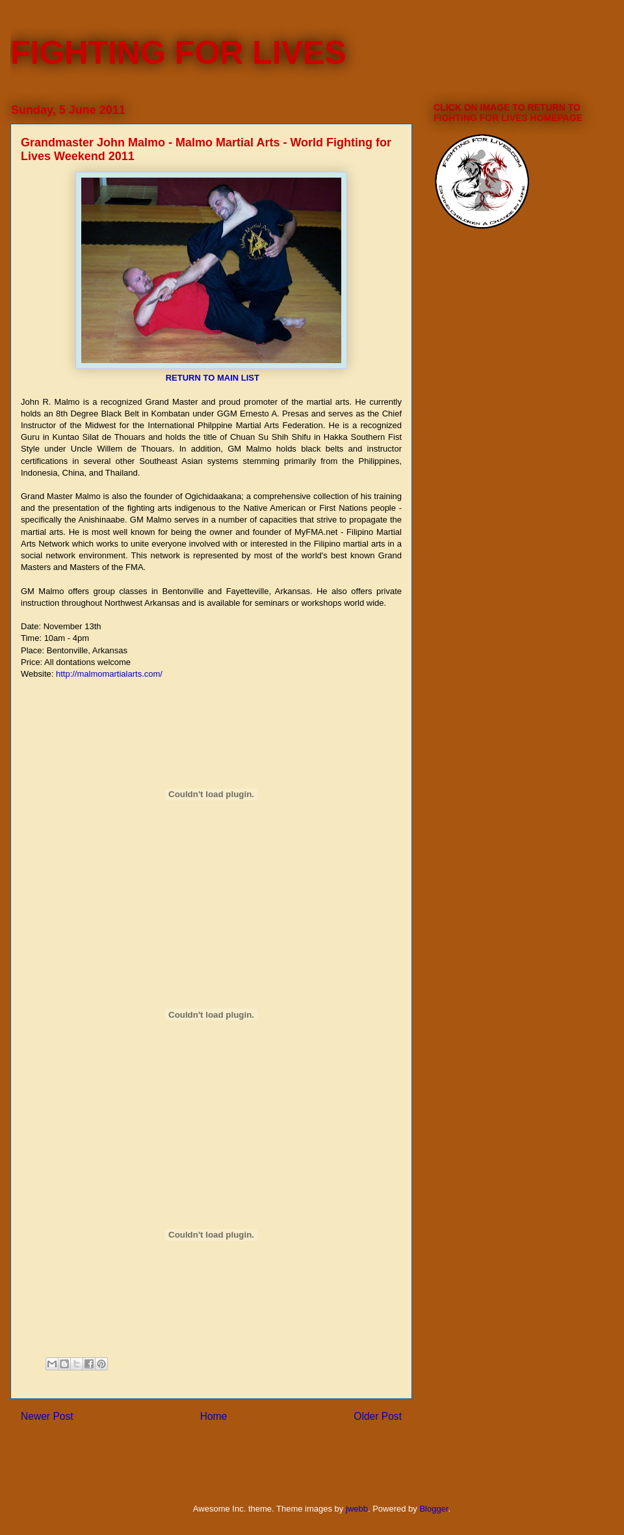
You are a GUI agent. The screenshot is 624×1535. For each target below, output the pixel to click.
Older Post (378, 1416)
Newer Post (47, 1416)
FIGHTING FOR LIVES (178, 52)
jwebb (357, 1509)
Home (214, 1416)
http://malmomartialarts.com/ (109, 674)
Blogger (433, 1509)
